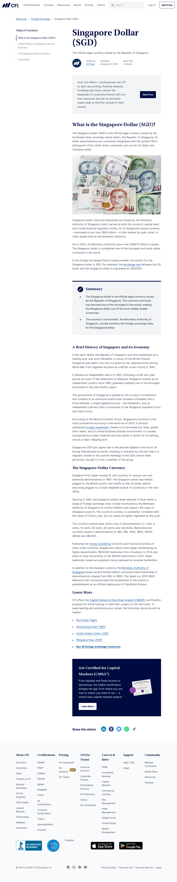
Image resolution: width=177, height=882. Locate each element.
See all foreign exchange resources (98, 646)
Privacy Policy (108, 867)
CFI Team (90, 64)
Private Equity (109, 823)
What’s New (151, 771)
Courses (49, 5)
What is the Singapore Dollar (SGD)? (37, 37)
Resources (63, 5)
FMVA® (41, 762)
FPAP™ (40, 768)
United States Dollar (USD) (92, 633)
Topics (40, 818)
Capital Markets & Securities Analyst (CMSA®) (117, 600)
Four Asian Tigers (86, 620)
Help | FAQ (128, 762)
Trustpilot (69, 840)
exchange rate (132, 264)
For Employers (87, 794)
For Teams (64, 777)
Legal (126, 768)
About (77, 5)
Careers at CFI (23, 779)
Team (19, 773)
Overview (21, 762)
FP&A (104, 767)
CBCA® (41, 779)
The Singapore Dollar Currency (34, 53)
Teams (101, 5)
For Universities (88, 805)
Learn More (24, 59)
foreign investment (97, 427)
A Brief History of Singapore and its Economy (36, 45)
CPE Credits (22, 802)
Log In (151, 5)
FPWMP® (42, 789)
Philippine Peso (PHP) (89, 640)
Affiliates (20, 822)
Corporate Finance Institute (11, 5)
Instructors (21, 768)
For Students (63, 770)
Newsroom (21, 827)
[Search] (126, 5)
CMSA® (41, 773)
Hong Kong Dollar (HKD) (91, 626)
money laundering (100, 543)
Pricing (89, 5)
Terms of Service (144, 867)
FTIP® (40, 795)
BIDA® (40, 784)
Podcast (149, 782)
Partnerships (22, 817)
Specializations (45, 824)
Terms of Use (125, 867)
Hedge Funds (109, 817)
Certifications (31, 5)
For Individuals (66, 762)
